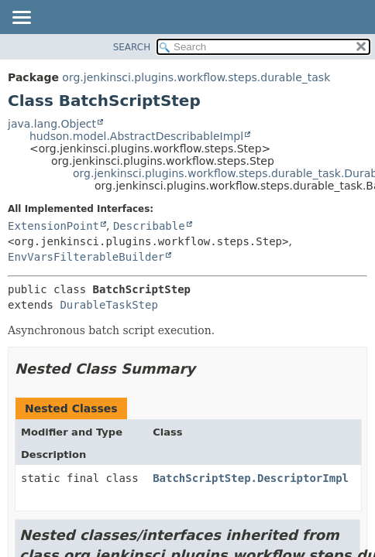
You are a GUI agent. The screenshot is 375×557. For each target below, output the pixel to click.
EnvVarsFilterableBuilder (86, 257)
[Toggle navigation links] (21, 18)
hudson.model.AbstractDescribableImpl (136, 136)
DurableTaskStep (108, 305)
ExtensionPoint (53, 226)
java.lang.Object (52, 124)
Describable (149, 226)
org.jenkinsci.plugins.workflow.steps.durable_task (196, 77)
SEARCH (132, 47)
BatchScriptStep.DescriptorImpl (251, 478)
